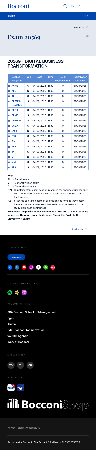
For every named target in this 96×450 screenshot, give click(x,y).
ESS (13, 136)
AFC (13, 90)
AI (12, 96)
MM (13, 162)
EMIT (14, 130)
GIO (13, 146)
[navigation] (48, 16)
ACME (14, 85)
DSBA (14, 125)
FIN (13, 141)
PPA (13, 167)
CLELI (14, 110)
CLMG (14, 115)
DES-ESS (16, 120)
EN (72, 6)
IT (79, 6)
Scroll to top (80, 229)
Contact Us (81, 27)
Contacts (16, 257)
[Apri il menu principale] (87, 6)
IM (12, 151)
